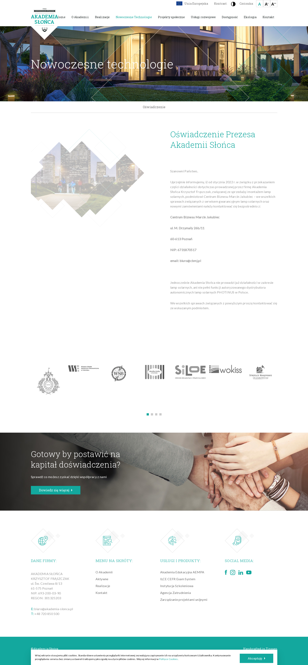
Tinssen (271, 649)
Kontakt (268, 17)
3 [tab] (156, 414)
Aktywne (102, 579)
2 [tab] (152, 414)
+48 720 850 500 (46, 618)
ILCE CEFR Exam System (178, 579)
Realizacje (102, 17)
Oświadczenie (154, 107)
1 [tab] (148, 414)
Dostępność (230, 17)
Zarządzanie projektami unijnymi (183, 599)
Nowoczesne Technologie (134, 17)
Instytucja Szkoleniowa (176, 586)
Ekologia (250, 17)
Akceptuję (256, 658)
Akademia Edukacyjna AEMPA (182, 572)
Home (61, 17)
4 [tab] (160, 414)
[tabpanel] (48, 381)
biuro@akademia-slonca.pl (53, 613)
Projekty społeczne (171, 17)
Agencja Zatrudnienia (175, 593)
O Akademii (80, 17)
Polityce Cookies (168, 659)
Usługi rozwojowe (203, 17)
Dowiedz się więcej (55, 490)
